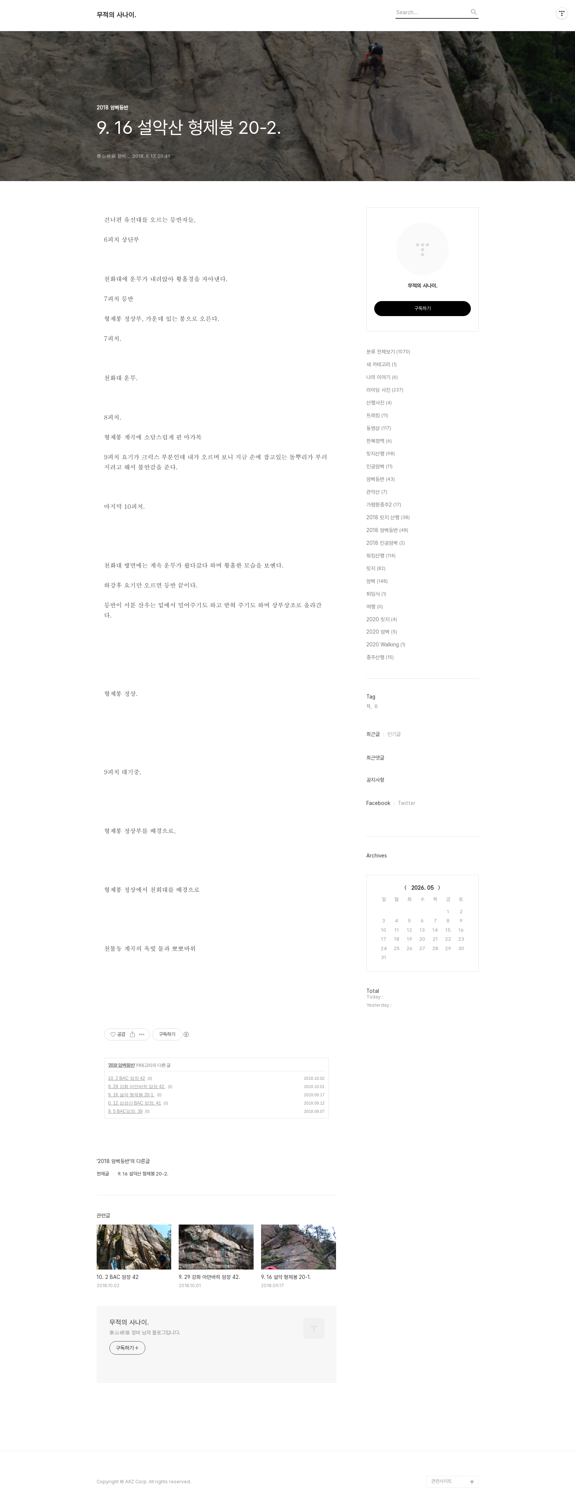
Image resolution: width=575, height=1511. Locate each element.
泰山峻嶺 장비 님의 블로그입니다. (145, 1333)
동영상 (378, 428)
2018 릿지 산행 (388, 518)
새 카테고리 (381, 365)
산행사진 (379, 403)
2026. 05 (422, 887)
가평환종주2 (383, 505)
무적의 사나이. (116, 15)
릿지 (375, 569)
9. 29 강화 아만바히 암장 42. (137, 1086)
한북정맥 (379, 441)
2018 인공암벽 (385, 543)
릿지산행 (380, 454)
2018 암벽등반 (121, 1065)
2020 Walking (385, 645)
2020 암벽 (381, 632)
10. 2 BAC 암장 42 (126, 1078)
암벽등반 (380, 479)
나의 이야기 (382, 377)
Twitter (406, 803)
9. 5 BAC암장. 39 (125, 1111)
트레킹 (377, 416)
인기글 (394, 734)
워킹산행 (381, 556)
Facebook (378, 803)
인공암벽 (379, 467)
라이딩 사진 (384, 390)
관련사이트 (441, 1481)
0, (377, 706)
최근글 (373, 734)
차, (369, 706)
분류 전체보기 (388, 352)
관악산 (376, 492)
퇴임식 (376, 594)
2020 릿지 (381, 620)
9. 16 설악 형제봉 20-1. (131, 1094)
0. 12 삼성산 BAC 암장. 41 (134, 1103)
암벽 (377, 581)
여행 (374, 607)
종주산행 (380, 657)
